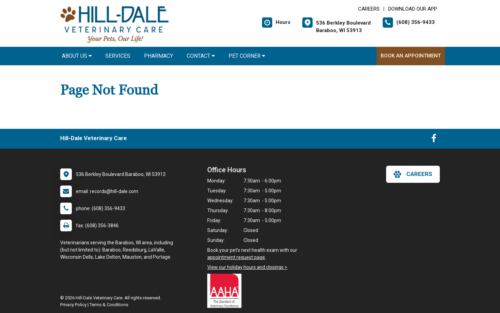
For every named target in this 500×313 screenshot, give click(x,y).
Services (117, 56)
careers (413, 174)
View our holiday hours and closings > (247, 267)
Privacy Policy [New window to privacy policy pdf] (73, 304)
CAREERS (369, 9)
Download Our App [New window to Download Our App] (412, 9)
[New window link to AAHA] (226, 291)
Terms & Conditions (109, 304)
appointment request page (236, 257)
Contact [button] (201, 56)
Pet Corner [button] (246, 56)
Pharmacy (158, 56)
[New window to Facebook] (434, 139)
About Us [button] (77, 56)
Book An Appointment (411, 56)
